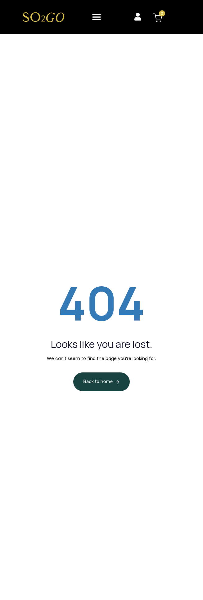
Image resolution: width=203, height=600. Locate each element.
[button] (97, 17)
